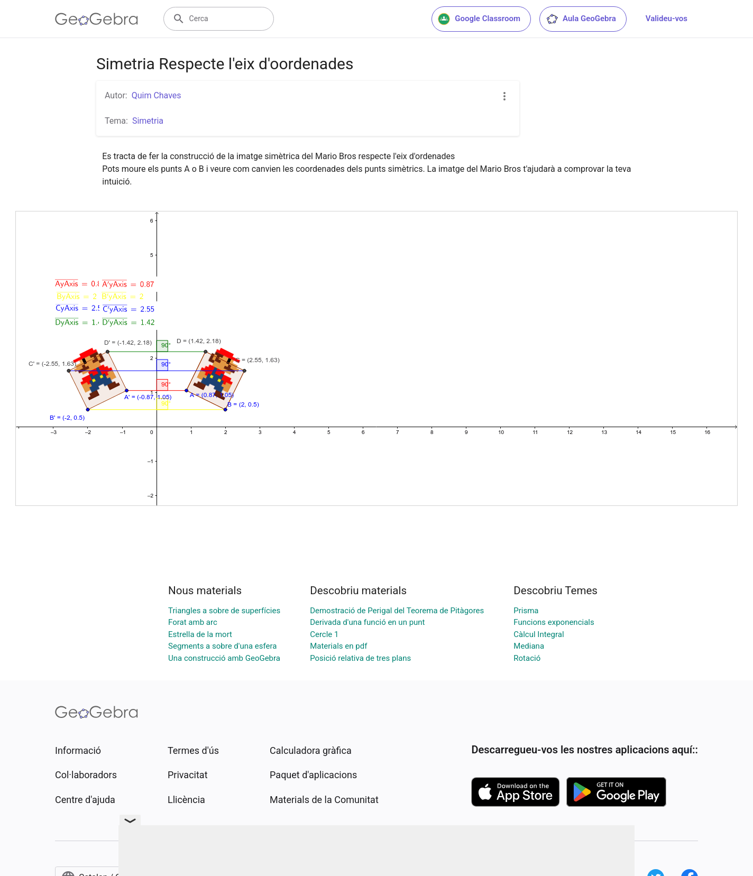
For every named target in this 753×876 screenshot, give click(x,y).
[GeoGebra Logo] (96, 19)
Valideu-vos (666, 18)
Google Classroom (479, 19)
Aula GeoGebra (581, 19)
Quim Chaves (156, 95)
